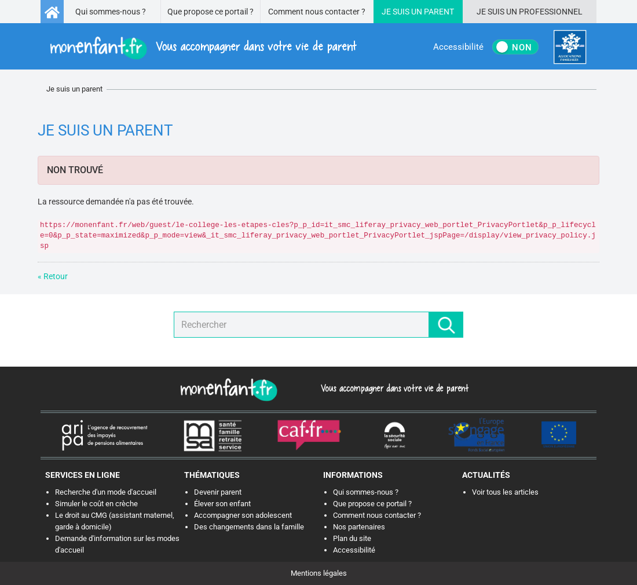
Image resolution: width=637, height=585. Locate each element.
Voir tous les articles (505, 492)
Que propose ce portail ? (210, 11)
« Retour (53, 276)
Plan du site (352, 538)
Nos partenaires (359, 526)
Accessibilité (354, 550)
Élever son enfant (222, 503)
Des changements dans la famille (249, 526)
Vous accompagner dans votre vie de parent (393, 388)
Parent (439, 11)
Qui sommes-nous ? (110, 11)
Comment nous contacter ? (316, 11)
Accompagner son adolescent (243, 515)
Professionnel (551, 11)
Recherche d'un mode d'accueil (105, 492)
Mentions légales (319, 573)
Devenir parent (217, 492)
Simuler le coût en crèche (96, 503)
